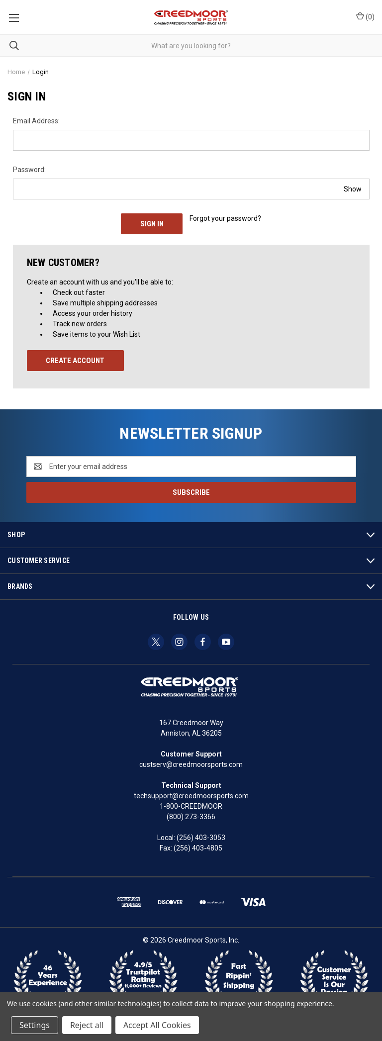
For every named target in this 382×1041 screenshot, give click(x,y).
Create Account (75, 360)
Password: (29, 170)
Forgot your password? (225, 218)
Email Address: (36, 121)
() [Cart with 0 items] (365, 16)
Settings (34, 1025)
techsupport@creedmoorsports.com (191, 796)
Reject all (86, 1025)
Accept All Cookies (157, 1025)
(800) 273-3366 (191, 817)
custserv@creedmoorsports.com (191, 764)
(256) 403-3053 (201, 838)
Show (353, 188)
